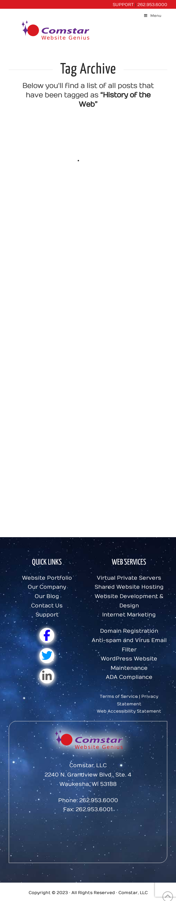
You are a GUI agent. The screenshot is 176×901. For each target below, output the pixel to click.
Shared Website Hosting (129, 587)
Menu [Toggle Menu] (152, 16)
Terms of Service (119, 696)
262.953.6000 (152, 4)
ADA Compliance (129, 677)
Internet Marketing (129, 615)
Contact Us (47, 606)
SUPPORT (123, 4)
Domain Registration (129, 631)
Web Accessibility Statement (129, 711)
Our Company (47, 587)
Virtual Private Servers (129, 578)
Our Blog (47, 596)
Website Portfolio (47, 578)
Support (47, 615)
